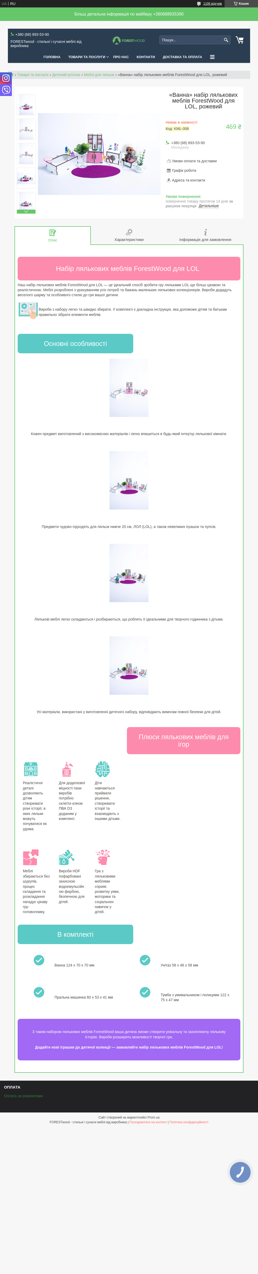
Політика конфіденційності (189, 1122)
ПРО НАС (121, 57)
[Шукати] (226, 40)
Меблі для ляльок (99, 75)
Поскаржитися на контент (148, 1122)
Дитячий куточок (66, 75)
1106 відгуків (212, 4)
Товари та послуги (32, 75)
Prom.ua (154, 1117)
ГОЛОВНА (51, 57)
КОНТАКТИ (146, 57)
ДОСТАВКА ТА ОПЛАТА (182, 57)
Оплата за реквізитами (23, 1096)
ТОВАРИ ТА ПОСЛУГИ (86, 57)
